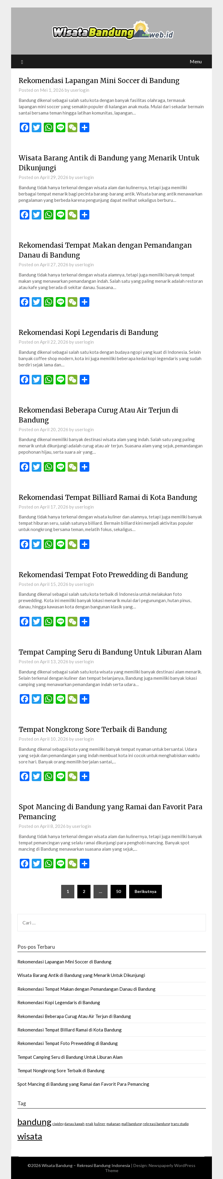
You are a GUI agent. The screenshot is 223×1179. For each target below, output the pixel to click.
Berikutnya (145, 891)
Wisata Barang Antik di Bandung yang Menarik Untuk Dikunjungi (81, 975)
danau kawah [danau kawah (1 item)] (74, 1124)
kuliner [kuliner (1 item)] (100, 1124)
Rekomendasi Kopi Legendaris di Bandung (88, 332)
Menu (196, 61)
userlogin (79, 90)
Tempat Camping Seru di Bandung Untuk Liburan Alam (110, 652)
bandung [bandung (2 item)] (34, 1121)
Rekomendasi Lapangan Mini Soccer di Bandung (99, 80)
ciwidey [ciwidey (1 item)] (58, 1124)
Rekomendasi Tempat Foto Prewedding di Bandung (103, 575)
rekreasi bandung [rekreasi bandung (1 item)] (156, 1124)
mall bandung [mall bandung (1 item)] (131, 1124)
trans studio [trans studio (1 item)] (180, 1124)
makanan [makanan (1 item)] (113, 1124)
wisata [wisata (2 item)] (29, 1136)
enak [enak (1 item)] (89, 1124)
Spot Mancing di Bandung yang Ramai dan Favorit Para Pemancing (83, 1084)
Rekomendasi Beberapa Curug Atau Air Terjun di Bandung (74, 1016)
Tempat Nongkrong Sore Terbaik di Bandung (93, 729)
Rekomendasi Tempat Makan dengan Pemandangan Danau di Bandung (86, 989)
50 (118, 891)
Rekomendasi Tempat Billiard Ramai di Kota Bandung (108, 497)
